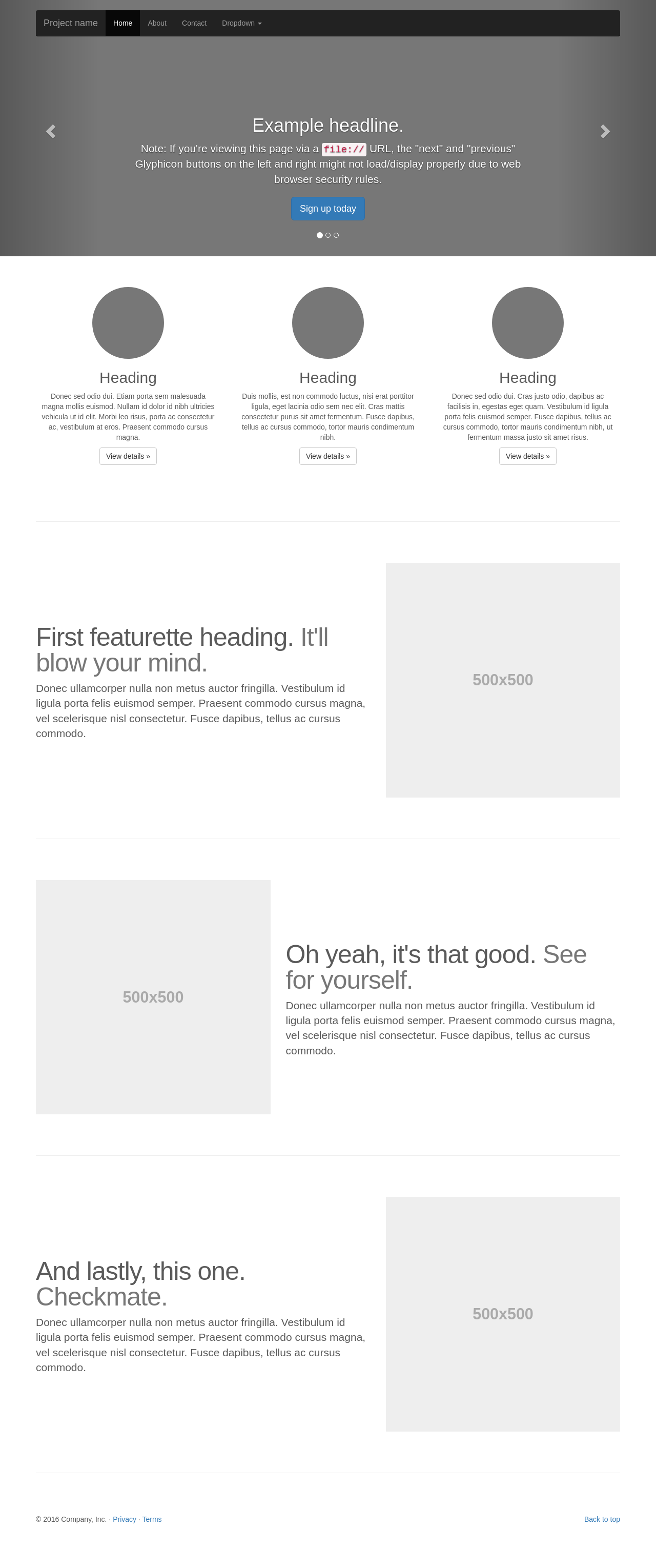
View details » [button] (128, 456)
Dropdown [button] (242, 23)
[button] (49, 128)
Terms (151, 1519)
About (157, 23)
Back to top (602, 1519)
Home (122, 23)
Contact (194, 23)
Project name (71, 23)
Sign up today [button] (328, 208)
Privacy (124, 1519)
